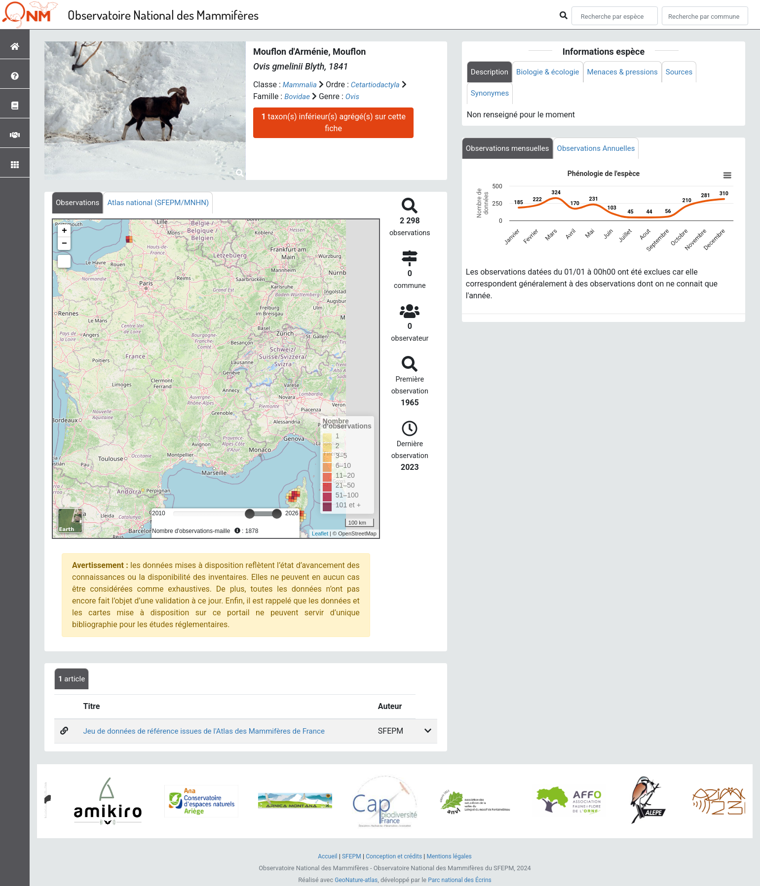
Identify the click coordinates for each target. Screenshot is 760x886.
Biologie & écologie (552, 72)
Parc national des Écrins (461, 880)
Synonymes (491, 94)
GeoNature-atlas (354, 880)
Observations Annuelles (603, 150)
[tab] (79, 203)
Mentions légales (452, 856)
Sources (691, 72)
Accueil (323, 856)
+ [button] (64, 231)
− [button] (64, 244)
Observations (79, 203)
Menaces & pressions (630, 72)
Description (491, 72)
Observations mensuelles (510, 150)
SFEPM (349, 856)
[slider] (250, 514)
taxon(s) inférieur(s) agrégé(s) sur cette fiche (333, 122)
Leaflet (320, 534)
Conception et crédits (393, 856)
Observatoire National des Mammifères (163, 14)
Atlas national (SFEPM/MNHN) (164, 203)
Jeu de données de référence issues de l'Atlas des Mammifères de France (210, 732)
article (72, 679)
